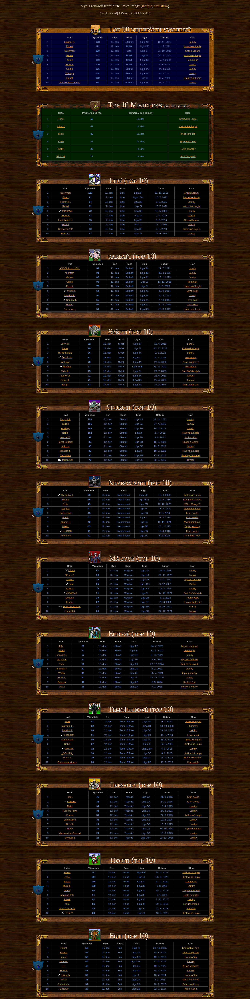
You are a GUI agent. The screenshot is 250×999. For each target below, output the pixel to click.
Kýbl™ (69, 913)
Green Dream (192, 50)
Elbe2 (61, 141)
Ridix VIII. (65, 202)
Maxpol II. (69, 42)
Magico (65, 508)
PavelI (67, 899)
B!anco (63, 952)
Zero (66, 904)
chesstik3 (70, 611)
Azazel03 (65, 437)
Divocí (190, 375)
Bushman (69, 50)
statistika (161, 6)
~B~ (63, 966)
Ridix (61, 133)
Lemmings (192, 60)
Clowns (70, 579)
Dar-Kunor (65, 455)
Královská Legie (192, 46)
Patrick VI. (65, 375)
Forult (65, 517)
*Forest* (69, 272)
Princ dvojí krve (190, 362)
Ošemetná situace (67, 762)
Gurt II (65, 224)
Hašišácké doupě (188, 126)
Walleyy (69, 73)
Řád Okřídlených (191, 371)
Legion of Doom (190, 890)
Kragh (65, 384)
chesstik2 (70, 837)
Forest (69, 46)
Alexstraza (69, 309)
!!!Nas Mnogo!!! (188, 133)
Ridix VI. (61, 156)
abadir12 (65, 522)
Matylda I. (67, 730)
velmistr (65, 343)
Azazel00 (63, 988)
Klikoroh (67, 531)
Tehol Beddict (65, 442)
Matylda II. (69, 295)
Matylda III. (67, 726)
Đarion (69, 304)
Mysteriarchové (188, 141)
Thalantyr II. (67, 495)
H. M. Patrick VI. (71, 606)
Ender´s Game (190, 442)
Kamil (69, 60)
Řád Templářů (187, 156)
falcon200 (67, 460)
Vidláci (192, 584)
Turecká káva (65, 352)
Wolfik (61, 149)
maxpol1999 (67, 895)
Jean (71, 584)
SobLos (65, 446)
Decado (70, 597)
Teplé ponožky (188, 149)
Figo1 (70, 797)
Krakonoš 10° (65, 229)
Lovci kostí (192, 291)
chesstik (69, 748)
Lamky (192, 42)
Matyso (69, 277)
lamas (67, 890)
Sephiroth (71, 300)
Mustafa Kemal (67, 908)
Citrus (69, 281)
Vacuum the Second (70, 833)
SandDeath (67, 739)
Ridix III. (65, 233)
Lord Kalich (70, 819)
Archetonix (65, 535)
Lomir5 (63, 957)
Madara (71, 290)
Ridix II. (70, 64)
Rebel (69, 55)
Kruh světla (190, 437)
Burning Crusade (191, 455)
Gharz (65, 499)
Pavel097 (67, 210)
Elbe (61, 646)
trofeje (147, 6)
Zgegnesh (71, 593)
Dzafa (71, 570)
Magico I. (61, 659)
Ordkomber (65, 513)
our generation (191, 904)
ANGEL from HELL (69, 82)
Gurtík (69, 69)
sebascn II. (65, 450)
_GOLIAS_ (67, 753)
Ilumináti (192, 281)
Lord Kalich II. (65, 220)
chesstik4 (62, 655)
